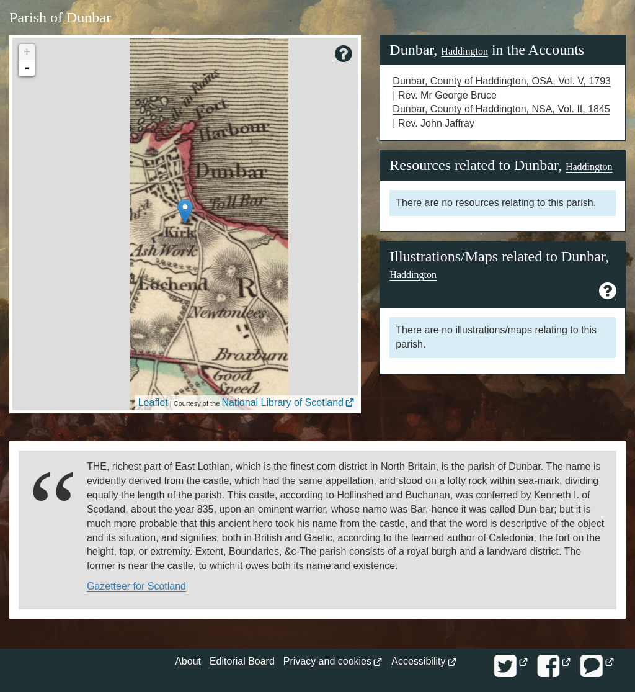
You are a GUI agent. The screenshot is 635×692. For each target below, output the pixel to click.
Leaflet (153, 402)
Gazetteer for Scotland (136, 586)
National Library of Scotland (282, 402)
